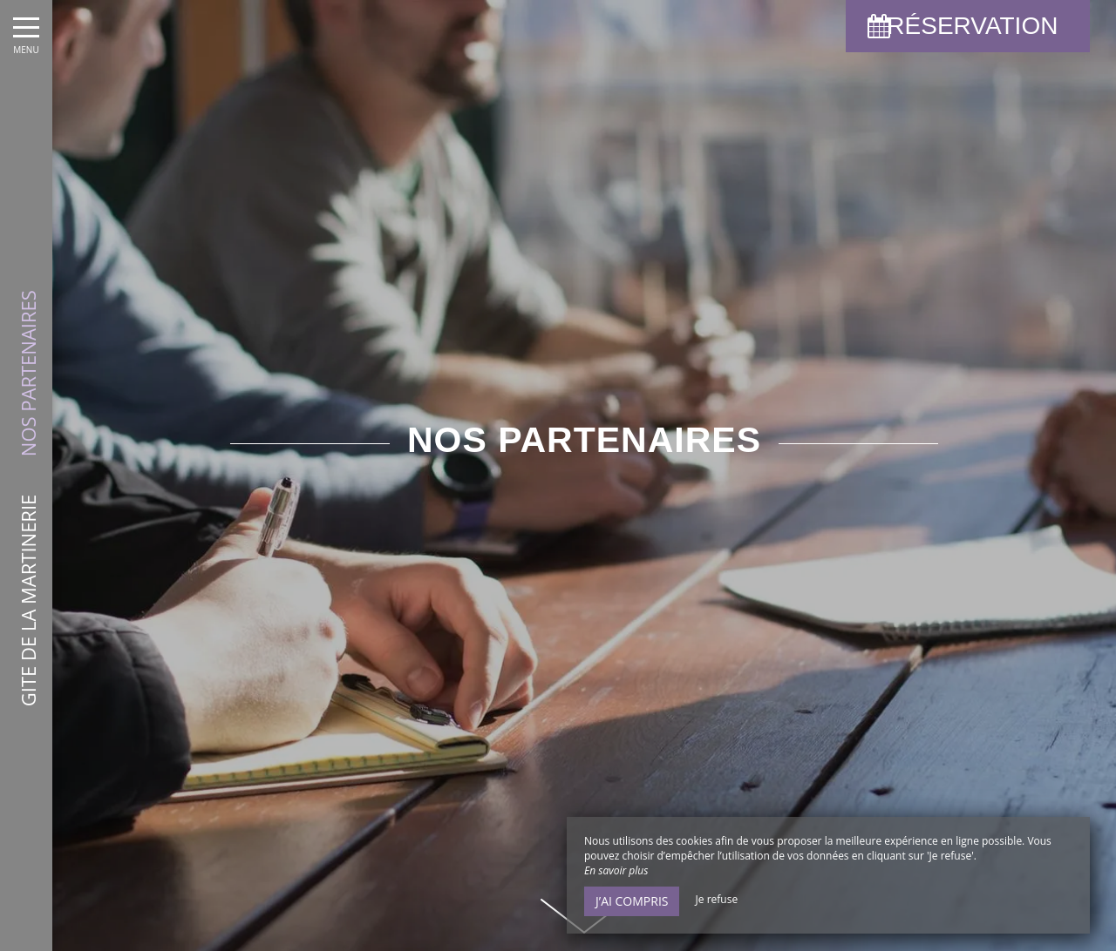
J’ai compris (631, 901)
